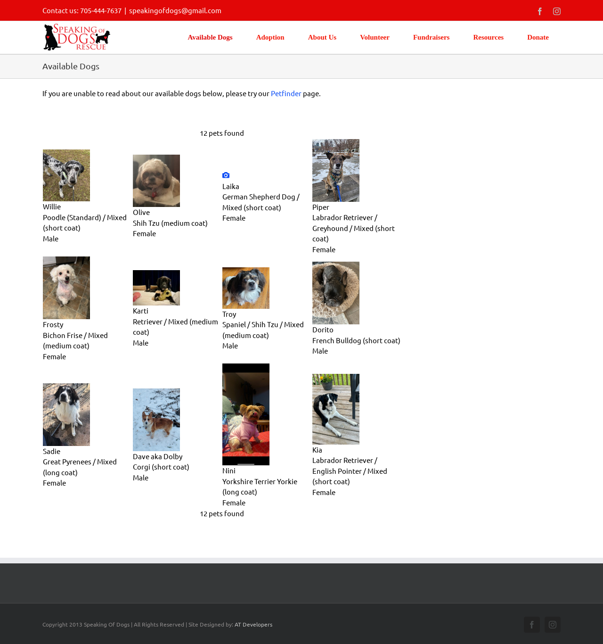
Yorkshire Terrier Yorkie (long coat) (259, 486)
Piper (320, 206)
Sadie (51, 450)
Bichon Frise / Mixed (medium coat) (75, 340)
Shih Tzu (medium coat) (170, 222)
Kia (317, 449)
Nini (229, 470)
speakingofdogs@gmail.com (175, 10)
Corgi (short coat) (161, 466)
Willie (52, 206)
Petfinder (286, 93)
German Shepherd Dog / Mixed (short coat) (261, 202)
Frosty (53, 324)
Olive (141, 211)
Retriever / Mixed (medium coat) (175, 327)
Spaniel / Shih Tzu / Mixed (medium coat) (263, 329)
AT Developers (253, 624)
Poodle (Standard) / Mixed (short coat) (85, 222)
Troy (229, 313)
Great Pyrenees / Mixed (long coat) (80, 467)
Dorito (323, 329)
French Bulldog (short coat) (356, 340)
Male (50, 238)
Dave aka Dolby (157, 456)
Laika (230, 186)
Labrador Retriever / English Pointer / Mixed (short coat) (349, 470)
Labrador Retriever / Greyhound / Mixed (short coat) (353, 228)
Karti (140, 310)
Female (144, 233)
